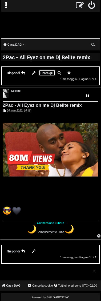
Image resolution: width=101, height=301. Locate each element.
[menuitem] (92, 5)
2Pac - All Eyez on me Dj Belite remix (46, 57)
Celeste (16, 90)
